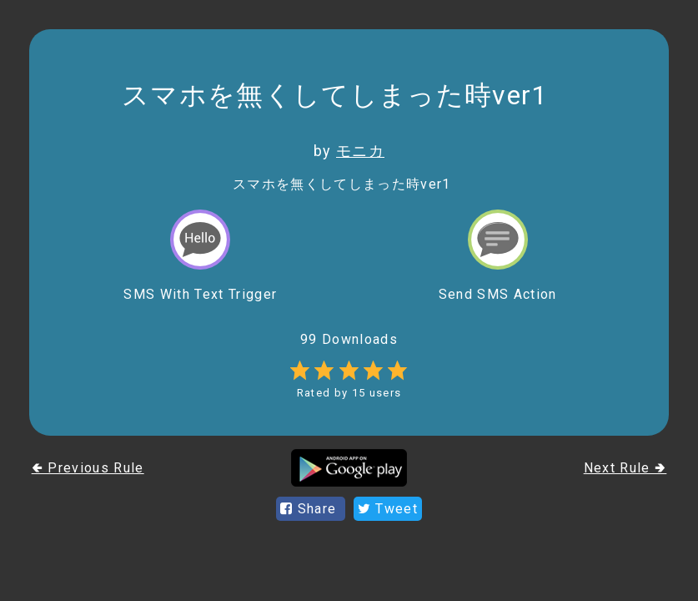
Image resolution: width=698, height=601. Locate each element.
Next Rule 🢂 (625, 468)
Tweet (388, 509)
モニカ (360, 150)
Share (310, 509)
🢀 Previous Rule (88, 468)
